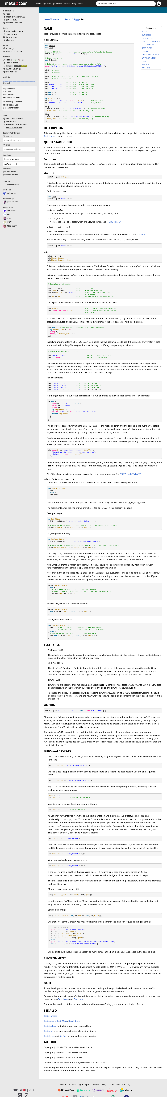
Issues (8, 48)
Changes (10, 40)
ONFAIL (145, 51)
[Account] (159, 3)
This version (11, 172)
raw (14, 34)
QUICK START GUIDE (151, 41)
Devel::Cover (74, 1020)
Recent (67, 3)
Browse (9, 37)
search (7, 136)
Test (8, 14)
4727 (15, 60)
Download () (14, 31)
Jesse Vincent (10, 201)
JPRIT (7, 222)
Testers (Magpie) (13, 63)
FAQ (74, 3)
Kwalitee (9, 66)
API (86, 3)
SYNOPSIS (146, 35)
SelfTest (63, 1035)
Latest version (12, 174)
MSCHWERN (10, 226)
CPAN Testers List (10, 105)
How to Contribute (14, 51)
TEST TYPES (147, 48)
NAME (145, 31)
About (38, 3)
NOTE (144, 61)
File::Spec (7, 91)
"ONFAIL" (141, 234)
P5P (6, 210)
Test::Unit (78, 999)
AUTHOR (146, 67)
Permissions (11, 121)
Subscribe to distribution (16, 124)
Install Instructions (14, 127)
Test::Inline (49, 1035)
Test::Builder (50, 1025)
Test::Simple (50, 1020)
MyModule (53, 60)
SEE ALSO (146, 64)
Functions (149, 44)
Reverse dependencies (12, 101)
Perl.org (126, 1084)
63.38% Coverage (13, 69)
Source (9, 34)
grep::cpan (57, 3)
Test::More (63, 999)
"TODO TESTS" (114, 221)
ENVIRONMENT (149, 57)
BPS (6, 214)
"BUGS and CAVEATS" (130, 474)
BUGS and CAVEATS (151, 54)
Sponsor (47, 3)
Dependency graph (11, 108)
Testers (9, 60)
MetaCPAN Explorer (14, 118)
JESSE (7, 218)
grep (6, 145)
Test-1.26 (70, 19)
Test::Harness (8, 94)
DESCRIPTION (148, 38)
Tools (80, 3)
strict (52, 46)
